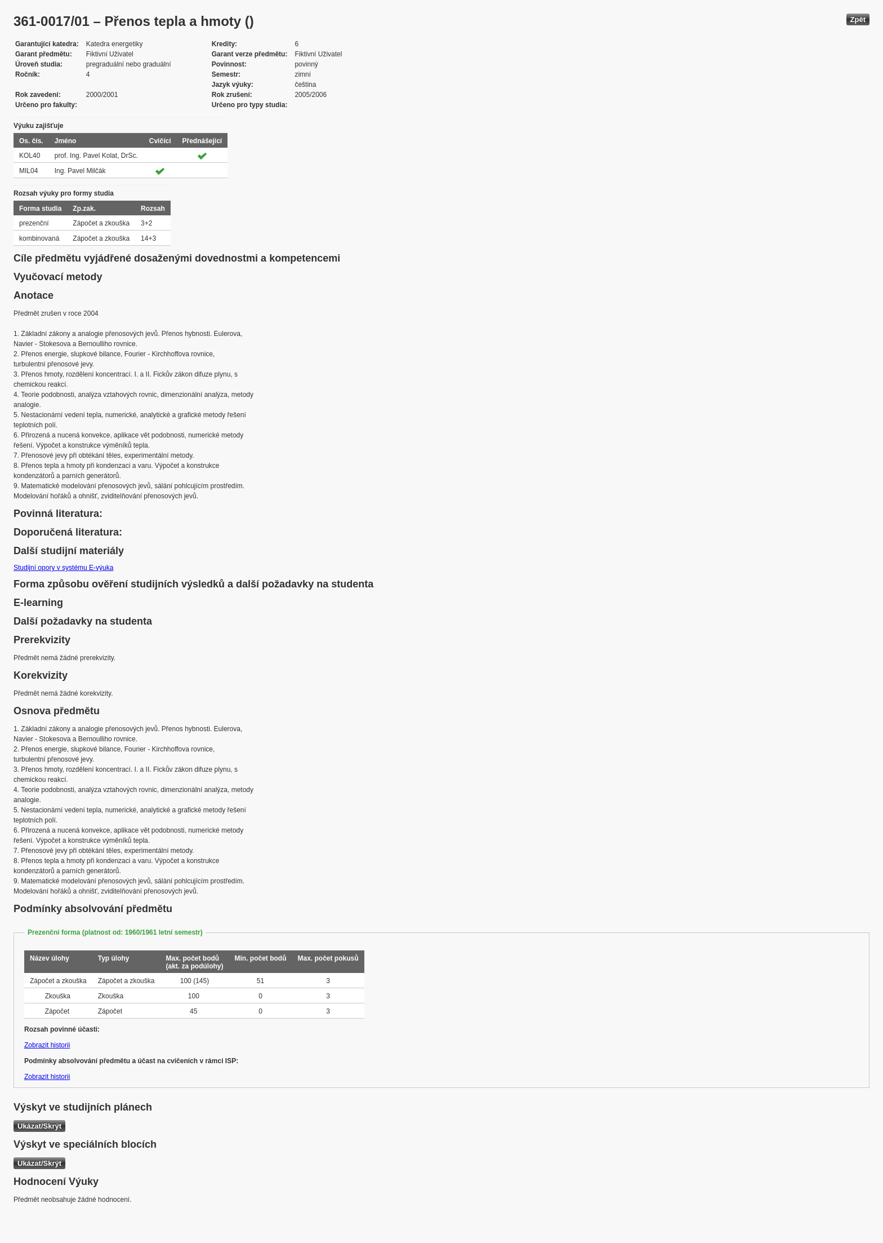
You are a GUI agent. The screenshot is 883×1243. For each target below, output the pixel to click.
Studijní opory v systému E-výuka (63, 568)
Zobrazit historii (47, 1045)
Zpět (858, 19)
